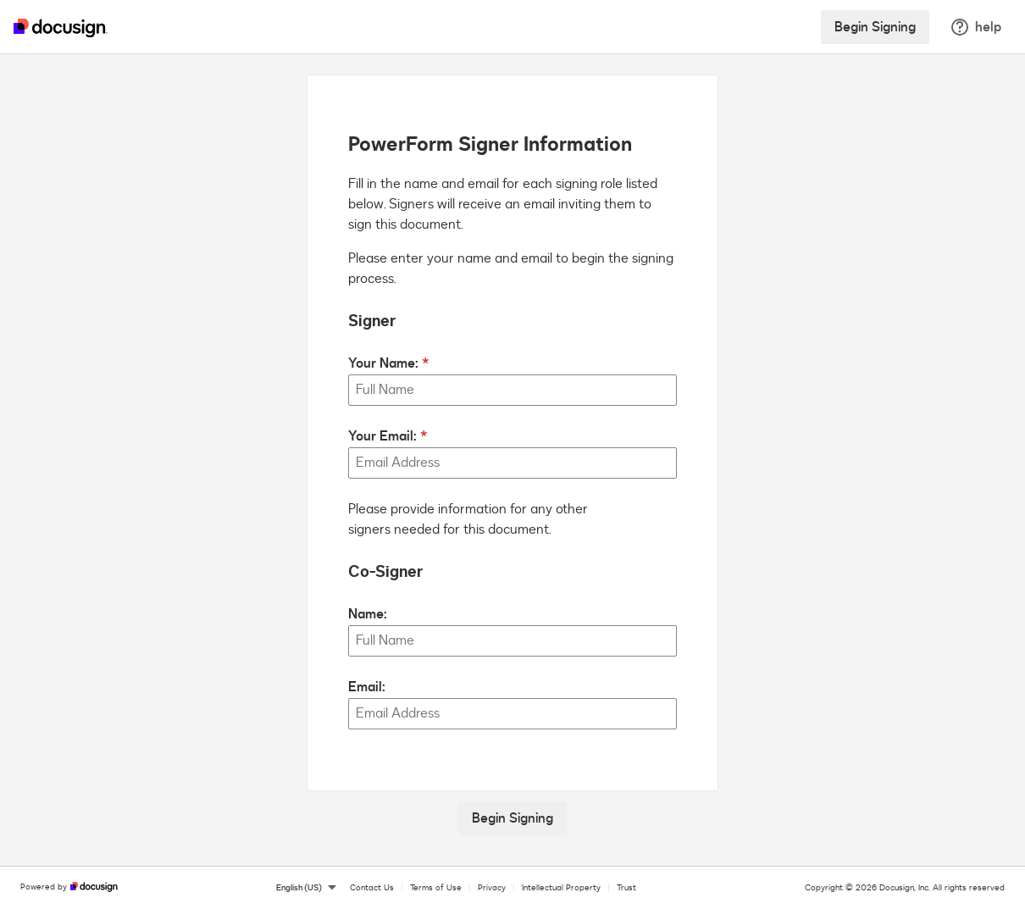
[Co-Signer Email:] (512, 713)
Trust (626, 888)
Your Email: (382, 436)
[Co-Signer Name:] (512, 641)
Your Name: (383, 363)
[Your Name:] (512, 390)
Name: (367, 614)
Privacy (492, 888)
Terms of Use (436, 888)
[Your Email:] (512, 463)
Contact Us (372, 888)
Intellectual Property (561, 888)
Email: (366, 687)
